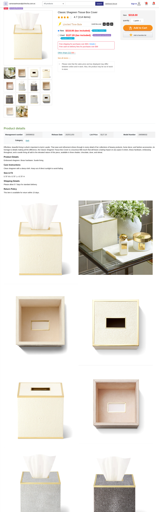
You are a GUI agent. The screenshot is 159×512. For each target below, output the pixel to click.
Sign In (134, 4)
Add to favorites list (138, 34)
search (99, 4)
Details (92, 44)
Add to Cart (138, 28)
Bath (27, 141)
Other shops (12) (67, 53)
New (83, 30)
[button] (153, 3)
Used (85, 36)
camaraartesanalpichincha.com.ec (22, 4)
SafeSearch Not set (111, 3)
